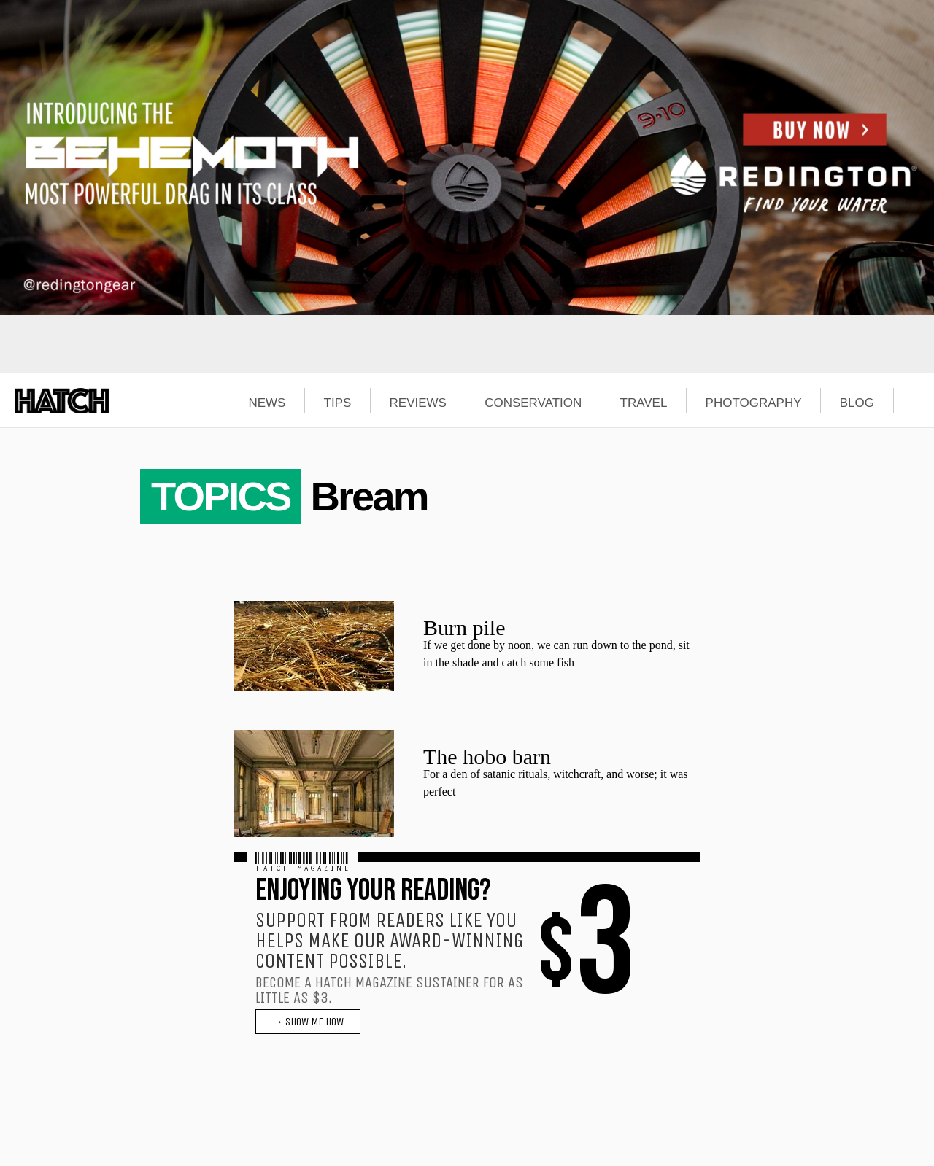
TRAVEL (644, 403)
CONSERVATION (533, 403)
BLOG (857, 403)
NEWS (266, 403)
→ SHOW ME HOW (308, 1021)
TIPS (338, 403)
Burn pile (464, 627)
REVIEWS (418, 403)
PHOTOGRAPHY (754, 403)
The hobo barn (487, 757)
